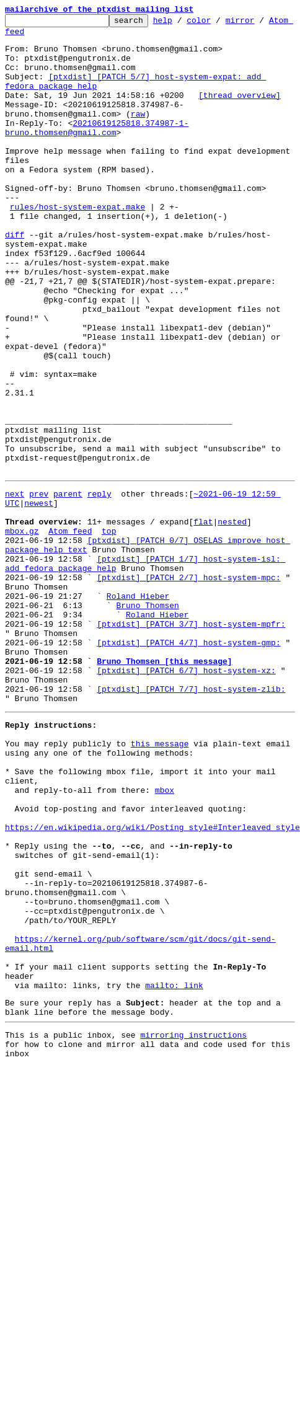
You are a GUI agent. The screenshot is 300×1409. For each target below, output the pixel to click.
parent (67, 586)
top (109, 631)
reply (99, 586)
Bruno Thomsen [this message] (164, 787)
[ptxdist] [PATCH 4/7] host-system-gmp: (188, 765)
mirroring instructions (193, 1228)
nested (232, 619)
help (182, 23)
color (218, 23)
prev (38, 586)
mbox (164, 938)
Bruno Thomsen (147, 720)
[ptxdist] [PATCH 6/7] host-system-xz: (186, 798)
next (14, 586)
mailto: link (174, 1172)
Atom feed (26, 36)
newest (38, 597)
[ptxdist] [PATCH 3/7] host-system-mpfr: (191, 742)
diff (14, 279)
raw (138, 133)
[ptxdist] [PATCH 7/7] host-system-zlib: (191, 820)
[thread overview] (239, 111)
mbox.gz (22, 631)
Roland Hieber (138, 709)
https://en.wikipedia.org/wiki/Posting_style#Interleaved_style (152, 983)
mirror (259, 23)
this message (160, 882)
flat (203, 619)
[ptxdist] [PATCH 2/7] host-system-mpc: (188, 686)
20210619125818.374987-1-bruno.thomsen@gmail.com (96, 150)
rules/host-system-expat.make (77, 245)
